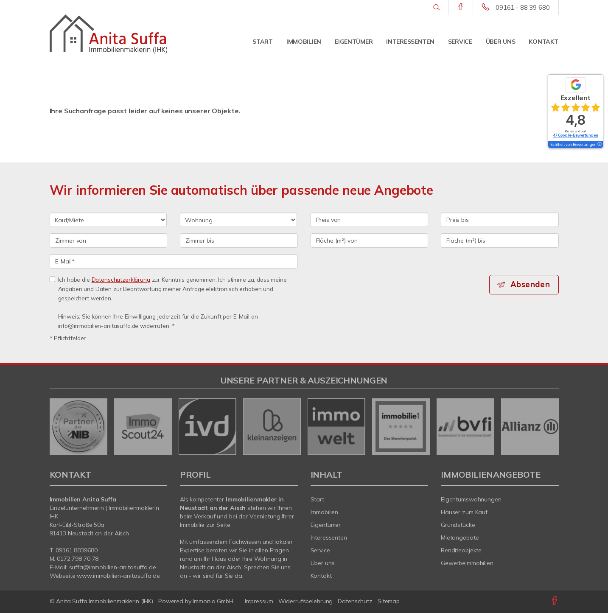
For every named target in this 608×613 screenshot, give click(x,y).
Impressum (259, 601)
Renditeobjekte (461, 550)
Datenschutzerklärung (121, 279)
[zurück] (59, 426)
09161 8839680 (76, 550)
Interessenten (410, 41)
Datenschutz (355, 601)
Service (460, 41)
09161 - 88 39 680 (523, 7)
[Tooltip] (599, 145)
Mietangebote (460, 537)
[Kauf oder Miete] (108, 220)
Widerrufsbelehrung (305, 601)
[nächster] (549, 426)
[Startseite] (109, 34)
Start (262, 41)
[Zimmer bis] (239, 240)
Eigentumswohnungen (471, 499)
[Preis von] (370, 220)
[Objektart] (238, 220)
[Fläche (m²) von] (370, 240)
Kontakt (543, 41)
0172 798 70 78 (77, 559)
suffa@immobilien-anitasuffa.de (112, 567)
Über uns (501, 41)
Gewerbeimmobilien (467, 563)
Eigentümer (354, 41)
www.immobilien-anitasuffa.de (118, 575)
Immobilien (303, 41)
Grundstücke (458, 525)
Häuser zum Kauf (464, 512)
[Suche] (436, 7)
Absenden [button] (531, 285)
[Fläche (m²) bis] (500, 240)
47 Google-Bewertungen (575, 135)
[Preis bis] (500, 220)
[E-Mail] (174, 261)
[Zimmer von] (109, 240)
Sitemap (389, 601)
